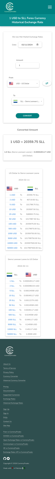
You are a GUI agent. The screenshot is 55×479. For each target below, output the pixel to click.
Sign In (5, 413)
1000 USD (12, 233)
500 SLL (12, 315)
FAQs (5, 417)
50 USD (12, 219)
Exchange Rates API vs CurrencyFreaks (18, 452)
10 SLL (12, 295)
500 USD (12, 228)
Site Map (6, 425)
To (14, 95)
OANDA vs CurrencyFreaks (13, 436)
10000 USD (12, 243)
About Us (6, 364)
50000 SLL (12, 334)
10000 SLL (12, 329)
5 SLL (12, 290)
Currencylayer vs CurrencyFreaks (15, 444)
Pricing (5, 386)
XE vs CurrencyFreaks (11, 448)
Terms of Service (9, 368)
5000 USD (12, 238)
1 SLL (12, 281)
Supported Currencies (11, 395)
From (11, 77)
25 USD (12, 214)
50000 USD (12, 248)
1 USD (12, 195)
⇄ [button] (47, 83)
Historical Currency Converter (14, 380)
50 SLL (12, 305)
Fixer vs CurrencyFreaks (12, 432)
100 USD (12, 224)
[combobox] (23, 83)
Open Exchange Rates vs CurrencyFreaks (18, 440)
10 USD (12, 209)
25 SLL (12, 300)
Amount (19, 60)
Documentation (9, 391)
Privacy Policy (8, 372)
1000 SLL (12, 319)
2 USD (12, 199)
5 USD (12, 204)
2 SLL (12, 286)
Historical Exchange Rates (13, 403)
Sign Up (6, 409)
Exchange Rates (9, 399)
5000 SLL (12, 324)
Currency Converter (10, 376)
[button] (50, 7)
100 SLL (12, 310)
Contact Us (7, 421)
